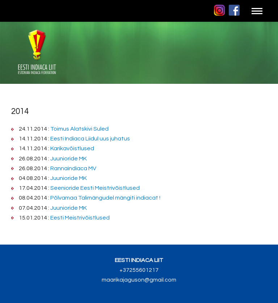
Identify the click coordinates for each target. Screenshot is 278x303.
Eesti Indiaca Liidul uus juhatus (90, 139)
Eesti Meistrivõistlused (80, 218)
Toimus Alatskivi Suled (79, 129)
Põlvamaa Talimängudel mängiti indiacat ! (105, 198)
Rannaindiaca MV (73, 168)
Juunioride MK (68, 158)
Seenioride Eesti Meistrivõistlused (95, 188)
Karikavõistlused (72, 148)
